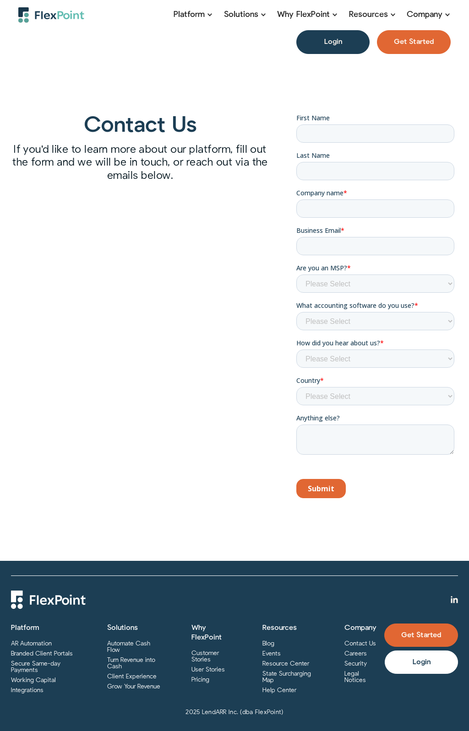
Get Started (414, 42)
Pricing (200, 680)
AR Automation (31, 643)
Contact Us (360, 643)
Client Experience (132, 676)
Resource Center (285, 664)
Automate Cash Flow (128, 646)
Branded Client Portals (42, 653)
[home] (51, 15)
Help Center (279, 690)
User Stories (208, 669)
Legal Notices (355, 677)
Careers (355, 653)
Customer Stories (205, 656)
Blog (268, 643)
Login (333, 42)
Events (271, 653)
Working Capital (33, 680)
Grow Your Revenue (133, 686)
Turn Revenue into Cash (131, 663)
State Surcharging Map (286, 677)
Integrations (27, 690)
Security (355, 664)
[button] (193, 15)
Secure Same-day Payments (35, 667)
